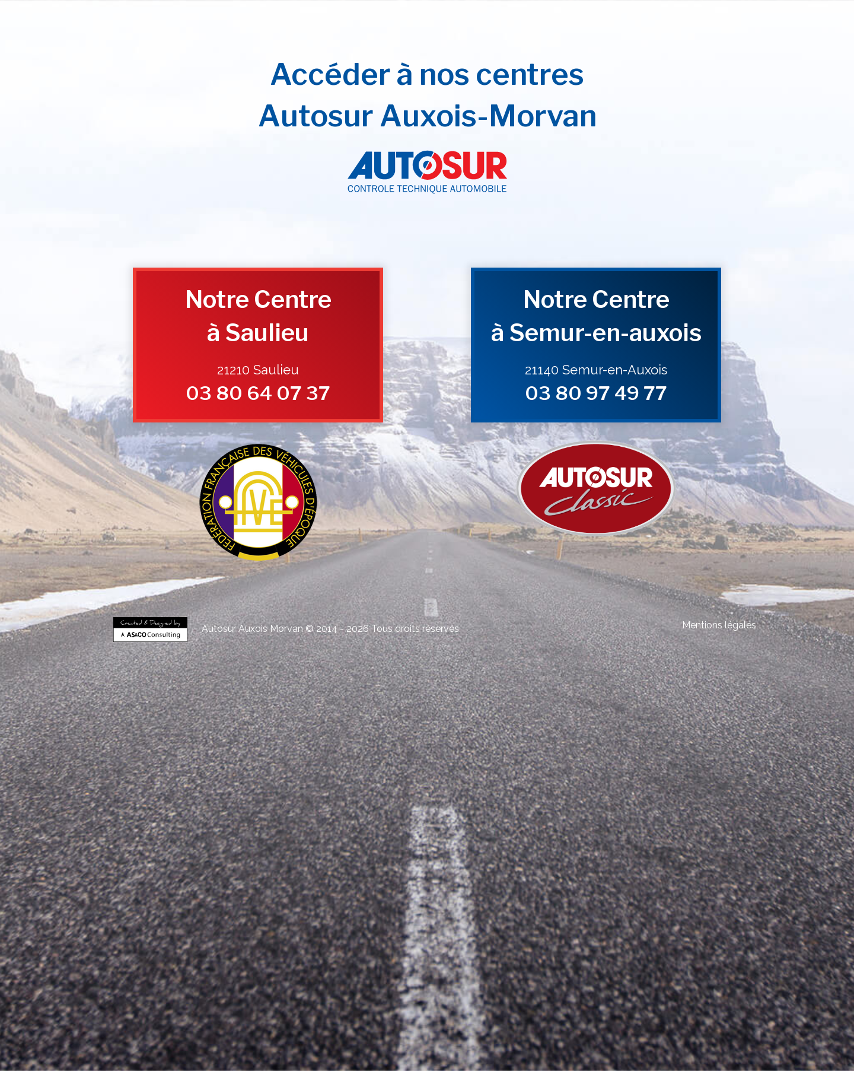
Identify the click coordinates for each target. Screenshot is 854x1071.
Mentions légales (719, 625)
